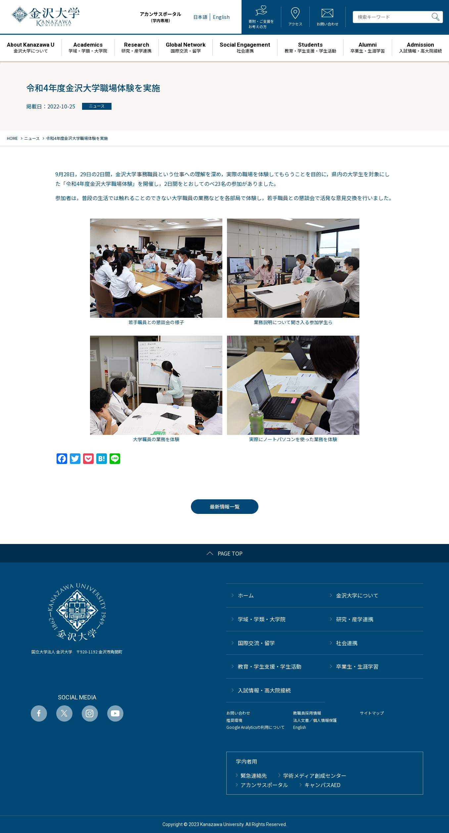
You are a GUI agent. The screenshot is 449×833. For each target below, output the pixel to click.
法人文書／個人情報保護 (315, 720)
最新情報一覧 (225, 506)
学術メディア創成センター (314, 775)
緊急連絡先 (254, 775)
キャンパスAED (322, 785)
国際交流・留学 (256, 643)
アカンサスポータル (161, 17)
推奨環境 (234, 720)
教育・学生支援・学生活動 (269, 666)
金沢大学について (357, 595)
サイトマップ (372, 713)
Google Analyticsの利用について (255, 727)
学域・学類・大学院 (262, 619)
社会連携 (346, 643)
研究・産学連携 (354, 619)
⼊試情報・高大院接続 (264, 690)
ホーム (246, 595)
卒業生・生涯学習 (357, 666)
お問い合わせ (238, 713)
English (299, 727)
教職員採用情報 (307, 713)
